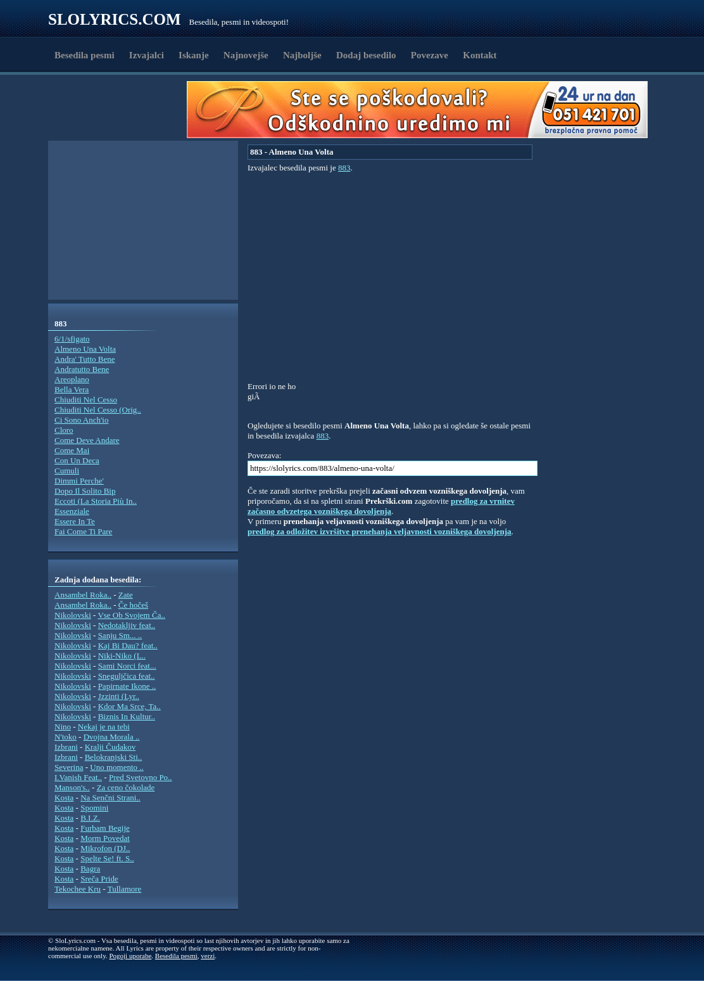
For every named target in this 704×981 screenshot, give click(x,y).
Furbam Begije (105, 828)
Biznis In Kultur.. (126, 716)
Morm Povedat (105, 838)
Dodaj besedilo (366, 55)
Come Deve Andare (87, 440)
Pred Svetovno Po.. (140, 777)
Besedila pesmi (84, 55)
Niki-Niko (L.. (122, 655)
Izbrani (66, 747)
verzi (208, 955)
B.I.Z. (90, 818)
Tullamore (125, 889)
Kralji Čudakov (110, 747)
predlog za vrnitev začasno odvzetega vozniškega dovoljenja (381, 506)
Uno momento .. (117, 767)
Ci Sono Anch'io (81, 420)
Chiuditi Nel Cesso (85, 399)
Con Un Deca (76, 460)
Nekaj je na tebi (104, 726)
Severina (68, 767)
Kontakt (479, 55)
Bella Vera (71, 389)
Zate (125, 595)
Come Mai (71, 450)
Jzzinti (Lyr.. (118, 696)
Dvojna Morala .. (112, 736)
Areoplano (71, 379)
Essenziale (71, 511)
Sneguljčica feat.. (126, 676)
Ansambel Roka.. (82, 595)
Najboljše (302, 55)
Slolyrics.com (114, 19)
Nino (62, 726)
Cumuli (66, 470)
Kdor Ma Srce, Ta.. (129, 706)
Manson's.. (72, 787)
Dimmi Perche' (79, 480)
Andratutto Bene (81, 369)
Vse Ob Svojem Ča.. (131, 615)
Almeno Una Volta (85, 349)
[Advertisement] (121, 109)
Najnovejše (245, 55)
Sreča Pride (99, 878)
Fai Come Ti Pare (83, 531)
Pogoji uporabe (130, 955)
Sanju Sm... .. (120, 635)
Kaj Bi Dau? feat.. (128, 645)
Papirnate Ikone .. (127, 686)
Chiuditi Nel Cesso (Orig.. (97, 409)
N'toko (65, 736)
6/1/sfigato (72, 338)
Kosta (63, 797)
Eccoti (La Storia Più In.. (95, 501)
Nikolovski (72, 615)
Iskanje (194, 55)
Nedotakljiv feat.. (127, 625)
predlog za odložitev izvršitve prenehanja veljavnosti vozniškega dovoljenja (380, 531)
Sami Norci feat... (127, 665)
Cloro (63, 430)
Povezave (429, 55)
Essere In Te (74, 521)
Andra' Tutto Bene (84, 359)
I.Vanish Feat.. (78, 777)
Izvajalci (146, 55)
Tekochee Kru (77, 889)
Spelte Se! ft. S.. (107, 858)
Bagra (90, 868)
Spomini (94, 807)
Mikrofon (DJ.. (105, 848)
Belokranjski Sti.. (113, 757)
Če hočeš (133, 605)
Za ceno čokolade (126, 787)
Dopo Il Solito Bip (84, 491)
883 (344, 167)
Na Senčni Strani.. (110, 797)
